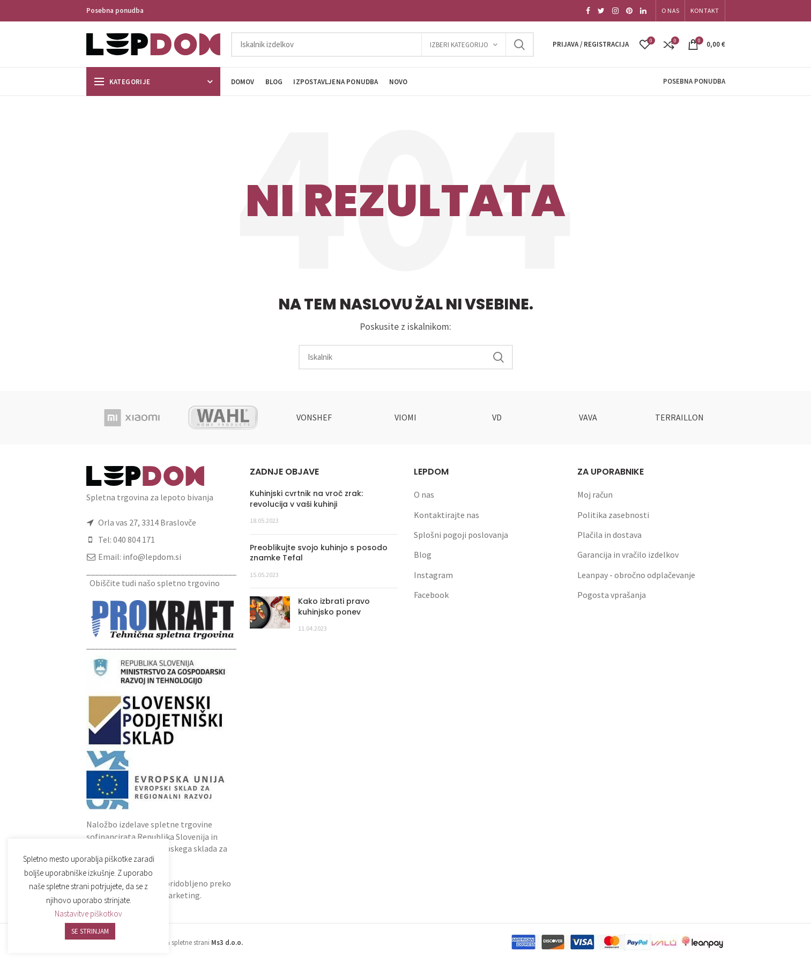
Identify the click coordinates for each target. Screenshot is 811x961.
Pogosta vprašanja (611, 594)
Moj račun (595, 494)
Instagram (433, 575)
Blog (422, 554)
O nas (424, 494)
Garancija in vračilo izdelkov (628, 554)
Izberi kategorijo (459, 44)
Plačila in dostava (609, 534)
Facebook (431, 594)
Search (519, 44)
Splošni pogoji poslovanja (461, 534)
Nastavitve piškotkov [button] (88, 913)
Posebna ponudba (115, 10)
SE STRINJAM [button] (90, 931)
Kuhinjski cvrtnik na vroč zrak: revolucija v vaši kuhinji (306, 498)
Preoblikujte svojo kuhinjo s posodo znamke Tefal (319, 553)
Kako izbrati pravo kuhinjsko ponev (334, 606)
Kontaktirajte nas (446, 514)
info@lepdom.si (152, 556)
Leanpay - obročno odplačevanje (636, 575)
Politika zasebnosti (613, 514)
